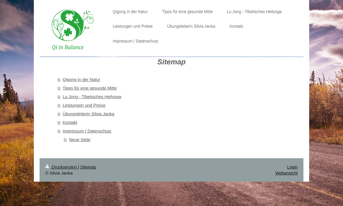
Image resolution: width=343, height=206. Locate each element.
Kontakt (70, 122)
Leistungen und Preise (84, 105)
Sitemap (88, 167)
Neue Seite (79, 139)
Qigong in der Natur (81, 79)
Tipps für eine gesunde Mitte (90, 88)
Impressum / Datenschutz (87, 130)
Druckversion (61, 167)
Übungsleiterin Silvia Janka (88, 113)
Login (292, 167)
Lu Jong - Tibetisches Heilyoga (92, 96)
